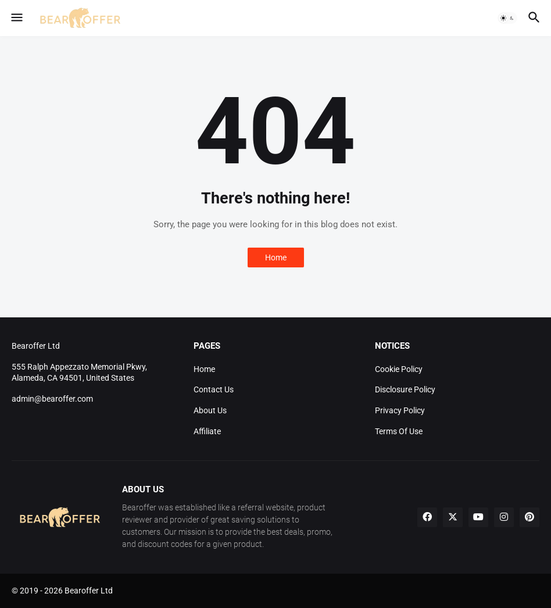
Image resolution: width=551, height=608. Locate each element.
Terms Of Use (399, 431)
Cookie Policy (399, 369)
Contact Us (214, 389)
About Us (210, 410)
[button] (16, 18)
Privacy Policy (400, 410)
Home (276, 257)
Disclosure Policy (405, 389)
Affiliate (207, 431)
